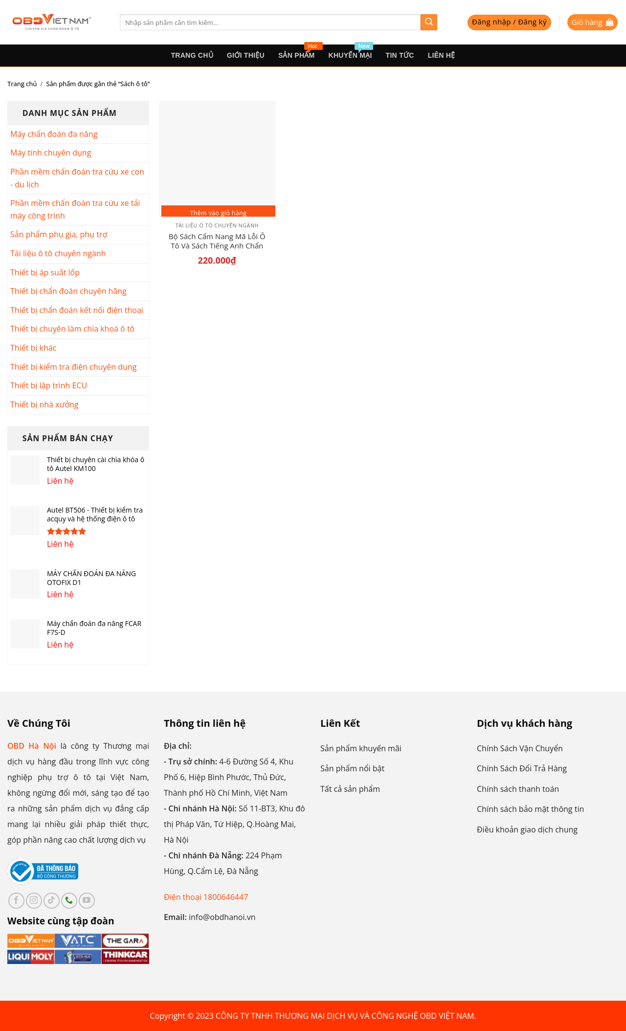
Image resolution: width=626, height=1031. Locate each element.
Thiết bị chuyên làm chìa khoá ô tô (72, 328)
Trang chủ (22, 83)
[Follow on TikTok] (52, 901)
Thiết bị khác (33, 347)
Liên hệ (441, 55)
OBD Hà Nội (31, 745)
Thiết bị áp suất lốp (45, 272)
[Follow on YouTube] (87, 901)
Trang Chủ (192, 55)
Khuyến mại (351, 52)
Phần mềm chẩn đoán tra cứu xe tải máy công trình (75, 209)
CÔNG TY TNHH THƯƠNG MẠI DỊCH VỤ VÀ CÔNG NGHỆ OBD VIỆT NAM (345, 1015)
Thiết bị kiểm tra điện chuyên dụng (73, 366)
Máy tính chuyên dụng (50, 152)
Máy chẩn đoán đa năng (53, 134)
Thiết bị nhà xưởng (44, 404)
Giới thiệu (246, 55)
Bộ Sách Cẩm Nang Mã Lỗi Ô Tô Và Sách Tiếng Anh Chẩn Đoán (217, 241)
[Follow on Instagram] (34, 901)
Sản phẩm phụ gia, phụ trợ (58, 234)
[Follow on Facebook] (16, 901)
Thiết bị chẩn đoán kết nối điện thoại (76, 310)
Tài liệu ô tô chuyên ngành (58, 253)
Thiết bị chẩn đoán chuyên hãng (68, 291)
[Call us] (69, 901)
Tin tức (400, 55)
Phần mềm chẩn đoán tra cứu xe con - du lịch (77, 178)
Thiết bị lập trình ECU (48, 385)
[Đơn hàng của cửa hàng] (554, 83)
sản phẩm (300, 52)
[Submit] (429, 22)
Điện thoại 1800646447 (206, 897)
